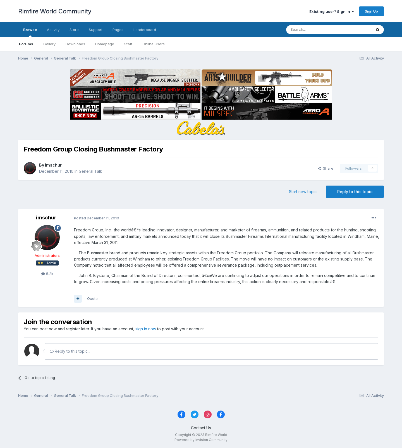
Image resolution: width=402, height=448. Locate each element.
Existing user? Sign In (331, 11)
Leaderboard (144, 29)
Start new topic (303, 191)
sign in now (145, 328)
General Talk (90, 171)
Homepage (104, 44)
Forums (26, 44)
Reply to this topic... (70, 351)
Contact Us (201, 427)
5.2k (47, 273)
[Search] (314, 29)
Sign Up (371, 11)
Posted (96, 218)
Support (95, 29)
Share (325, 168)
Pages (118, 29)
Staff (128, 44)
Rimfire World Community (55, 11)
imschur (53, 165)
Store (74, 29)
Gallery (49, 44)
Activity (53, 29)
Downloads (75, 44)
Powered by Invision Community (201, 440)
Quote (92, 298)
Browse (30, 32)
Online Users (153, 44)
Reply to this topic (354, 191)
